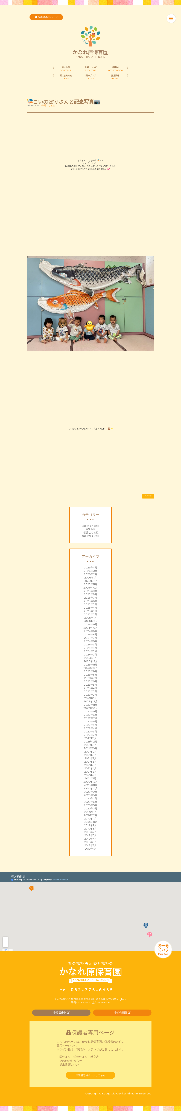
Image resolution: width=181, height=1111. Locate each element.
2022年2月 (90, 734)
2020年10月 (90, 788)
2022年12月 (91, 701)
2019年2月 (90, 845)
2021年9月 (90, 751)
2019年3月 (90, 842)
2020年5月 (90, 805)
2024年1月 (90, 658)
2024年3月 (90, 651)
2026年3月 (90, 570)
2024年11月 (90, 624)
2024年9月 (90, 631)
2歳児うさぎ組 (90, 525)
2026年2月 (90, 574)
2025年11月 (90, 584)
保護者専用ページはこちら (90, 1075)
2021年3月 (90, 771)
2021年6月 (90, 761)
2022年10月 (90, 708)
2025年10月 (90, 587)
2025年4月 (90, 607)
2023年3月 (90, 691)
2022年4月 (90, 728)
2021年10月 (90, 748)
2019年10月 (90, 822)
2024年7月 (90, 637)
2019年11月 (90, 818)
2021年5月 (90, 765)
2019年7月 (90, 832)
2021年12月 (90, 741)
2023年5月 (90, 684)
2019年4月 (90, 838)
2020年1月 (90, 811)
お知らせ (90, 529)
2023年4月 (90, 688)
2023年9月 (90, 671)
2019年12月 (90, 815)
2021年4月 (90, 768)
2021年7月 (90, 758)
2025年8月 (90, 594)
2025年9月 (90, 591)
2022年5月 (90, 724)
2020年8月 (90, 795)
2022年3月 (90, 731)
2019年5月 (90, 835)
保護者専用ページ (46, 17)
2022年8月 (90, 714)
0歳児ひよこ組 (90, 535)
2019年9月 (90, 825)
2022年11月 (90, 704)
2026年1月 (90, 577)
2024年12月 (91, 621)
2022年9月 (90, 711)
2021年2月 (90, 775)
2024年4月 (90, 647)
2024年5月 (90, 644)
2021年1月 (90, 778)
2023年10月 (90, 668)
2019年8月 (90, 828)
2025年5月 (90, 604)
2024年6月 (90, 641)
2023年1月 (90, 698)
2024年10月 (90, 627)
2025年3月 (90, 611)
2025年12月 (91, 581)
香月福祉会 (61, 1012)
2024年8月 (90, 634)
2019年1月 (91, 848)
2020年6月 (90, 801)
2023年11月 (90, 664)
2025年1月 (90, 617)
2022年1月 (90, 738)
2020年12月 (90, 781)
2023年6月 (90, 681)
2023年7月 (90, 678)
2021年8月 (90, 755)
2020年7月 (90, 798)
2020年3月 (90, 808)
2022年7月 (90, 718)
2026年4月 (90, 567)
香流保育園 (122, 1012)
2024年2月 (90, 654)
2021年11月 (90, 745)
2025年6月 (90, 601)
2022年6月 (90, 721)
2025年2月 (90, 614)
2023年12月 (91, 661)
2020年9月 (90, 791)
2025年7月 (90, 597)
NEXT (148, 496)
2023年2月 (90, 694)
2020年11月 (90, 785)
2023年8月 (90, 674)
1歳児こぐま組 (90, 532)
